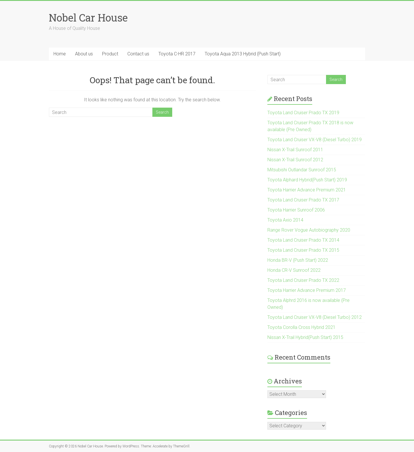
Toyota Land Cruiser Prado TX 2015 (303, 250)
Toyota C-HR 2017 (176, 54)
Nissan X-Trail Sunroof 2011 (295, 149)
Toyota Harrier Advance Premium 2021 (306, 190)
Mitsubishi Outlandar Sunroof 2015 (301, 169)
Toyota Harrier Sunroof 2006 (296, 210)
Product (110, 54)
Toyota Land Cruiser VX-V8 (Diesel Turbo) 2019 (314, 139)
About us (84, 54)
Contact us (138, 54)
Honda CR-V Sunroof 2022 (294, 270)
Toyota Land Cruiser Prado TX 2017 (303, 200)
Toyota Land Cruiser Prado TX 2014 (303, 240)
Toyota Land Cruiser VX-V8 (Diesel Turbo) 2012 (314, 317)
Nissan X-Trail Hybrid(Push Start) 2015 (305, 337)
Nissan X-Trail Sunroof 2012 (295, 159)
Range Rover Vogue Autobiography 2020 (308, 230)
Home (59, 54)
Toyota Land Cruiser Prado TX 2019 (303, 112)
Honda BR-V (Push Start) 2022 (297, 260)
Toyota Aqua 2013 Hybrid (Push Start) (243, 54)
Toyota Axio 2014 (285, 220)
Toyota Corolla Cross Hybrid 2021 (301, 327)
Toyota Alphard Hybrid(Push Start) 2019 (307, 180)
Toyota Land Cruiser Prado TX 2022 (303, 280)
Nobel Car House (88, 17)
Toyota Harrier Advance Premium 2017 (306, 290)
